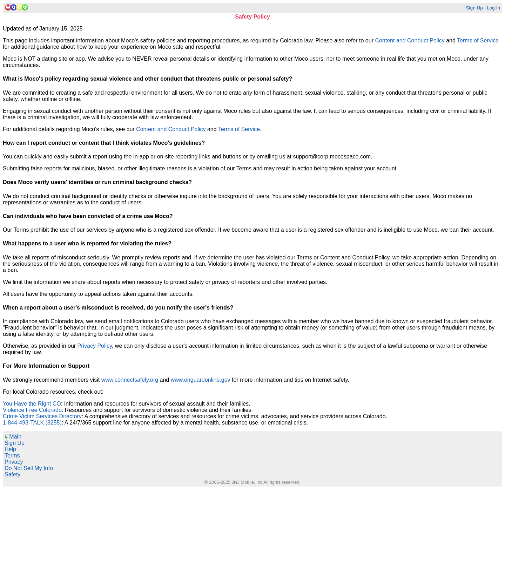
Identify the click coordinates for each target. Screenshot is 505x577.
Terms (12, 456)
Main (13, 437)
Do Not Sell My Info (29, 468)
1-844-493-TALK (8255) (32, 423)
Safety (12, 474)
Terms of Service (478, 40)
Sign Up (474, 8)
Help (10, 449)
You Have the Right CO (32, 404)
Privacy (14, 462)
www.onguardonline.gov (200, 380)
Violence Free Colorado (32, 410)
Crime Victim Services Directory (42, 416)
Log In (493, 8)
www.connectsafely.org (129, 380)
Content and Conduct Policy (409, 40)
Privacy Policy (95, 346)
